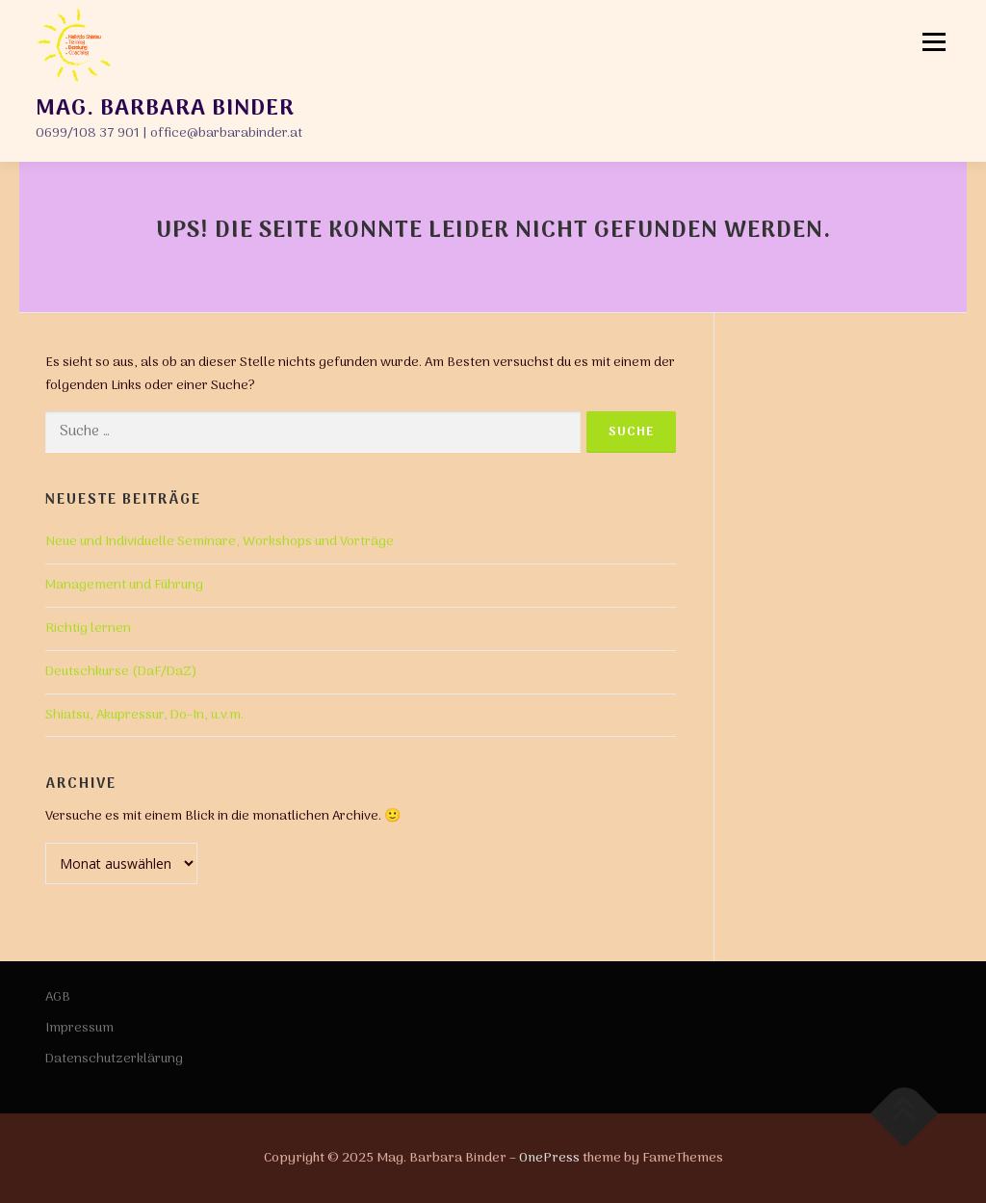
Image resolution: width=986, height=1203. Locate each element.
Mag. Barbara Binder (164, 108)
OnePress (549, 1158)
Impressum (79, 1028)
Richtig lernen (88, 628)
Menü (934, 42)
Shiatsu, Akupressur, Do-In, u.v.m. (144, 715)
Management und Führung (124, 585)
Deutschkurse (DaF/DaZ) (121, 672)
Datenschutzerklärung (114, 1059)
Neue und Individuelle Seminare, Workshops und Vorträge (219, 542)
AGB (57, 997)
